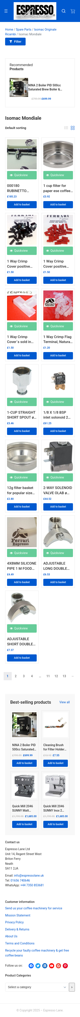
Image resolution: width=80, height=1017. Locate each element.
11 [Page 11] (48, 676)
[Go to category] (72, 987)
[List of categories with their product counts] (37, 987)
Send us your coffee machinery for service (33, 908)
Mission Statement (17, 915)
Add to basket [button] (22, 204)
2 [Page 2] (15, 676)
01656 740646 (20, 880)
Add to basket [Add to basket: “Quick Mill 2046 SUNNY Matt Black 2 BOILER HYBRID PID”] (24, 824)
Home (9, 29)
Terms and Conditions (20, 943)
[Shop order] (26, 128)
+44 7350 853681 (32, 885)
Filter (15, 41)
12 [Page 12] (56, 676)
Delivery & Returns (17, 929)
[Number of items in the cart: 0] (73, 11)
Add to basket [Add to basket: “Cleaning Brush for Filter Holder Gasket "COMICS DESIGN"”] (55, 763)
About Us (11, 936)
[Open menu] (6, 11)
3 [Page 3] (24, 676)
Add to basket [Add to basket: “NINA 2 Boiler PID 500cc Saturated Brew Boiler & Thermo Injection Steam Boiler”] (24, 763)
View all (64, 702)
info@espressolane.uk (29, 875)
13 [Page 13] (64, 676)
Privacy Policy (14, 922)
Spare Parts (23, 29)
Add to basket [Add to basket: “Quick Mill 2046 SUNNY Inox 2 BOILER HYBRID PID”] (55, 824)
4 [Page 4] (32, 676)
